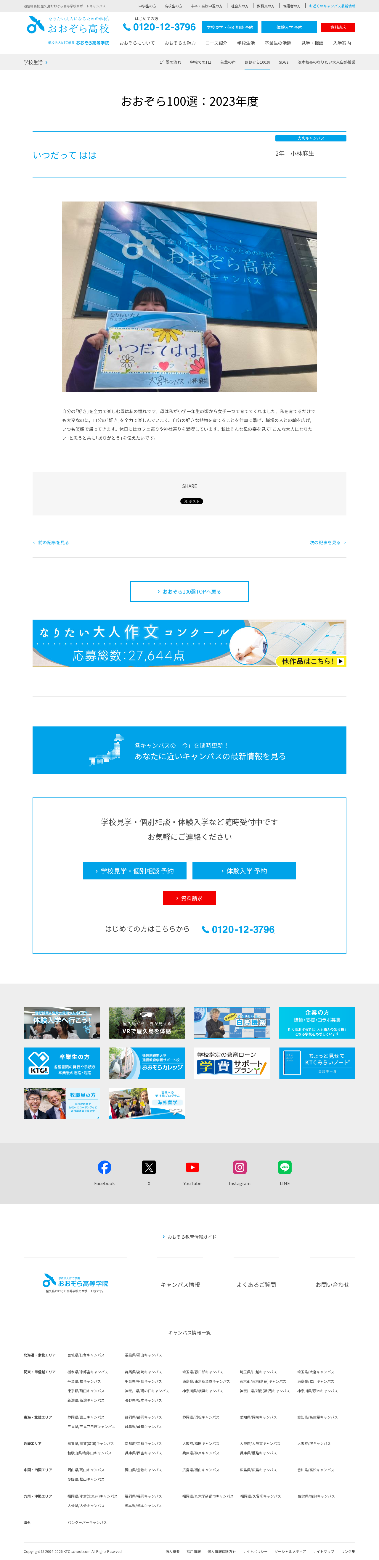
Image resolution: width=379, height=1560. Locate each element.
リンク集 (348, 1551)
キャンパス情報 (180, 1284)
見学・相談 (312, 43)
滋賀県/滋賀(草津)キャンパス (91, 1443)
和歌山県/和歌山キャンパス (90, 1452)
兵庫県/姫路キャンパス (258, 1452)
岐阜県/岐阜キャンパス (143, 1426)
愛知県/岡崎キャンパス (258, 1416)
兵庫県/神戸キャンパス (200, 1452)
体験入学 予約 (289, 27)
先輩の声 (228, 62)
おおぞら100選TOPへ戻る (192, 591)
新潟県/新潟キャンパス (86, 1400)
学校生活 (246, 43)
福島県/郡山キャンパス (143, 1354)
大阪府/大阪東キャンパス (260, 1443)
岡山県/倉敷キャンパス (143, 1469)
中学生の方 (147, 5)
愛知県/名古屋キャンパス (317, 1416)
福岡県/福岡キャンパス (143, 1495)
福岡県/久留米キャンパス (260, 1495)
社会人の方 (240, 5)
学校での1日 (200, 62)
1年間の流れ (170, 62)
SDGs (284, 62)
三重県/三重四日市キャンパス (91, 1426)
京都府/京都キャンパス (143, 1443)
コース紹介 (216, 43)
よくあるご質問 (256, 1284)
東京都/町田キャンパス (86, 1390)
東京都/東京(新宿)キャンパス (263, 1381)
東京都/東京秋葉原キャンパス (206, 1381)
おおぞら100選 (257, 62)
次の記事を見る (325, 542)
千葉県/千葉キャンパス (143, 1381)
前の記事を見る (53, 542)
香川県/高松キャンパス (315, 1469)
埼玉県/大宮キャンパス (315, 1371)
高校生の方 (173, 5)
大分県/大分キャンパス (86, 1505)
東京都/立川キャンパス (315, 1381)
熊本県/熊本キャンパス (143, 1505)
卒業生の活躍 (278, 43)
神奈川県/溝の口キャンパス (147, 1390)
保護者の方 (292, 5)
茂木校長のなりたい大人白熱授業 (326, 62)
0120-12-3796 (159, 28)
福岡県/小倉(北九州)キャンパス (93, 1495)
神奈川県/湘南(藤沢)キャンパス (265, 1390)
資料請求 (338, 27)
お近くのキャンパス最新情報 (332, 5)
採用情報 (194, 1551)
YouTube (192, 1183)
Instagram (239, 1183)
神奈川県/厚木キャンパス (317, 1390)
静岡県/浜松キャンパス (200, 1416)
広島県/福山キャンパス (200, 1469)
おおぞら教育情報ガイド (192, 1237)
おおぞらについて (137, 43)
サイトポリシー (255, 1551)
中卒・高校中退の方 (207, 5)
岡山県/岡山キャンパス (86, 1469)
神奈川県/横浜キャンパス (202, 1390)
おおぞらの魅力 (180, 43)
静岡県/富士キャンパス (86, 1416)
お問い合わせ (332, 1284)
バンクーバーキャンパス (87, 1522)
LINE (285, 1183)
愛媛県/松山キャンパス (86, 1479)
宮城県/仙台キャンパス (86, 1354)
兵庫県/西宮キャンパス (143, 1452)
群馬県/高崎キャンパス (143, 1371)
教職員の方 (266, 5)
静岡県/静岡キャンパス (143, 1416)
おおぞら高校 (68, 30)
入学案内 (342, 43)
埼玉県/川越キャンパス (258, 1371)
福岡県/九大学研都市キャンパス (208, 1495)
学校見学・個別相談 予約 (230, 27)
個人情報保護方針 (222, 1551)
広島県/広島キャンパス (258, 1469)
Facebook (104, 1183)
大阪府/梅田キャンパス (200, 1443)
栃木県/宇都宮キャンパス (88, 1371)
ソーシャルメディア (290, 1551)
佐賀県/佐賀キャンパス (316, 1495)
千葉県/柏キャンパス (84, 1381)
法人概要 (173, 1551)
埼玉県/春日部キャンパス (202, 1371)
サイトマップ (323, 1551)
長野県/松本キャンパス (143, 1400)
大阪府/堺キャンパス (314, 1443)
